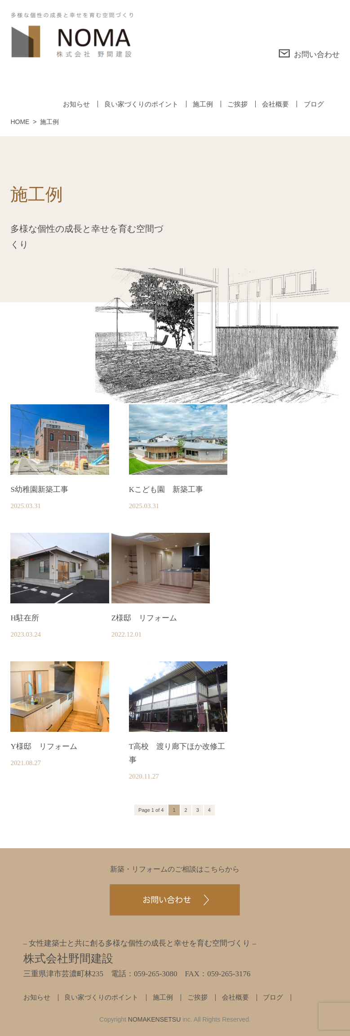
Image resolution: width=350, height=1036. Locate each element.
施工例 (203, 104)
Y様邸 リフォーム (43, 746)
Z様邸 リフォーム (144, 618)
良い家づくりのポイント (141, 104)
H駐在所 (24, 618)
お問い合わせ (309, 53)
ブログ (314, 104)
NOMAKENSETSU (154, 1019)
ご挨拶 (237, 104)
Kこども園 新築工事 (166, 489)
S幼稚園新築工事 (39, 489)
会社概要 (275, 104)
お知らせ (76, 104)
